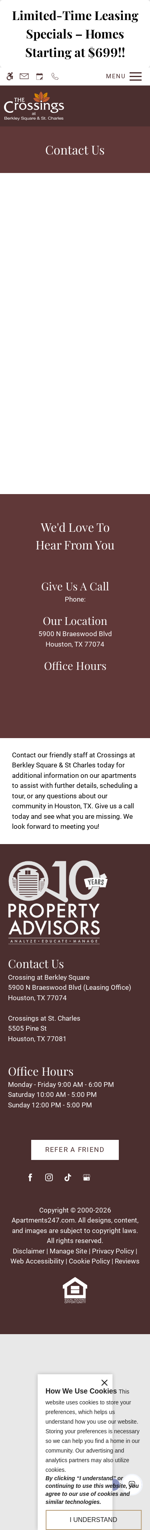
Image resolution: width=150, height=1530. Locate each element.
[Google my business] (87, 1181)
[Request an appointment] (40, 76)
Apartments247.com (43, 1220)
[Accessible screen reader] (10, 76)
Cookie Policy (89, 1261)
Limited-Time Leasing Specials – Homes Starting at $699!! (75, 33)
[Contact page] (24, 76)
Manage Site (68, 1251)
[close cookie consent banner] (104, 1393)
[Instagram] (49, 1181)
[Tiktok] (68, 1181)
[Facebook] (30, 1181)
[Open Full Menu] (121, 76)
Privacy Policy (113, 1251)
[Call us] (55, 76)
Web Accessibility (37, 1261)
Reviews (127, 1261)
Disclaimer (29, 1251)
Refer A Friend (75, 1149)
